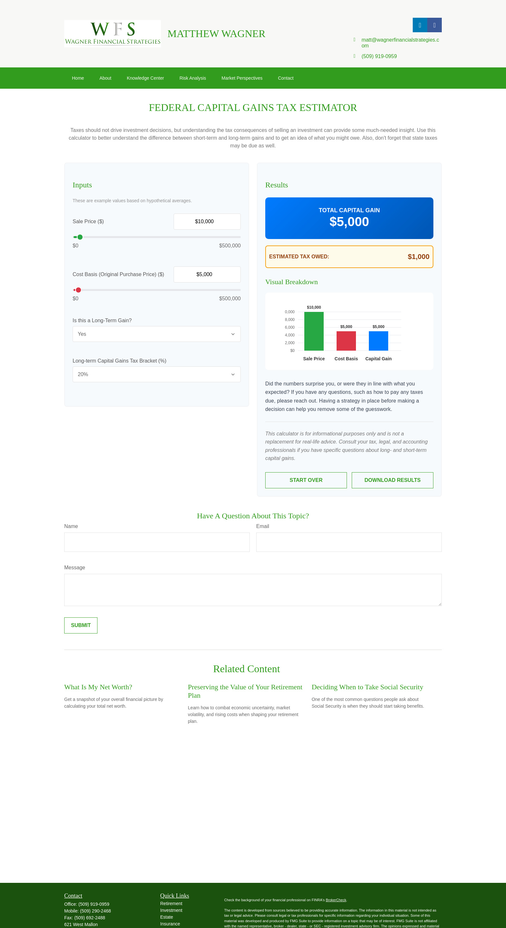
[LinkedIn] (420, 25)
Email (262, 526)
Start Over (306, 480)
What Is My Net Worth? (98, 687)
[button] (78, 78)
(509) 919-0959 (93, 904)
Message (74, 567)
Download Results (393, 480)
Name (71, 526)
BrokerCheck (336, 900)
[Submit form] (80, 625)
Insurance (170, 923)
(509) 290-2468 (95, 910)
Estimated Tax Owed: (299, 256)
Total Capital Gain (349, 210)
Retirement (171, 903)
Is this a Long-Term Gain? (102, 320)
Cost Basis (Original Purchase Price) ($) (118, 274)
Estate (166, 917)
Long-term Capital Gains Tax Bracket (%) (119, 361)
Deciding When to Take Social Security (367, 687)
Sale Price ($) (88, 221)
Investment (171, 910)
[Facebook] (434, 25)
